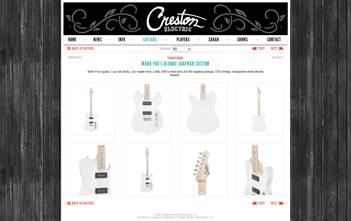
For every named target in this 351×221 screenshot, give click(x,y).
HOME (72, 40)
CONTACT (274, 40)
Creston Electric (175, 18)
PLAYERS (183, 40)
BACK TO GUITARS (83, 48)
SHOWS (242, 40)
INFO (121, 40)
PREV (261, 48)
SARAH (214, 40)
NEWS (97, 40)
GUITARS (150, 40)
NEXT (274, 48)
